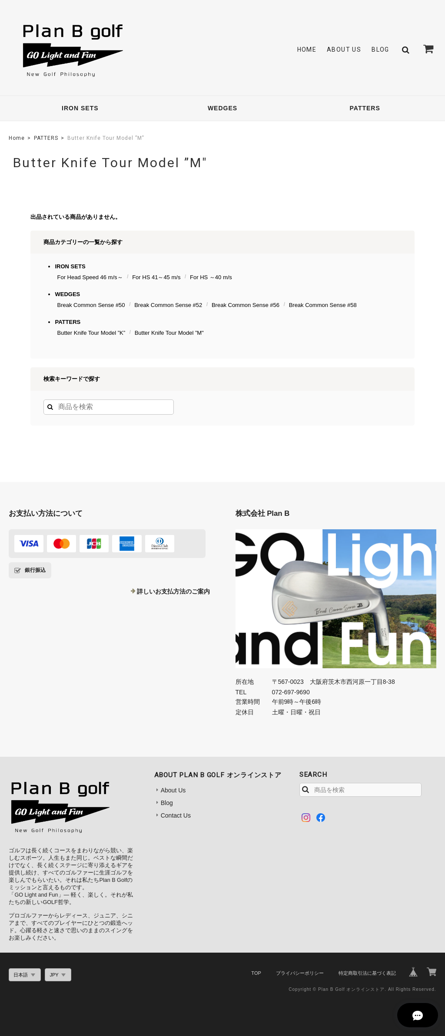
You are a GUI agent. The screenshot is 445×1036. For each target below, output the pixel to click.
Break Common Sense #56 (245, 305)
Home (307, 49)
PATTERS (365, 108)
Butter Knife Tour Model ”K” (91, 333)
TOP (256, 973)
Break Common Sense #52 (168, 305)
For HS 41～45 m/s (156, 277)
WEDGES (222, 108)
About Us (344, 49)
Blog (380, 49)
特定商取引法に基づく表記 (367, 973)
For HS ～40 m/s (211, 277)
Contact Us (176, 815)
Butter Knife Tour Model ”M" (169, 333)
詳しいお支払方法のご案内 (173, 591)
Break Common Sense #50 (91, 305)
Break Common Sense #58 (323, 305)
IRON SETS (80, 108)
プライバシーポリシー (300, 973)
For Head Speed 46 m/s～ (90, 277)
